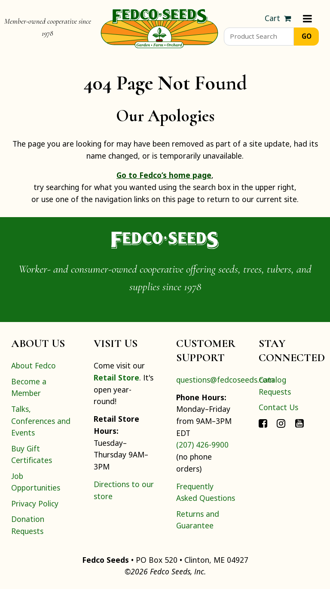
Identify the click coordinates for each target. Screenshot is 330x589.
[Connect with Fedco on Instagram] (281, 422)
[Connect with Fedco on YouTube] (299, 422)
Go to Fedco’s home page (163, 175)
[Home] (159, 27)
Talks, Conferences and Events (40, 421)
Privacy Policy (34, 503)
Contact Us (278, 407)
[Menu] (307, 18)
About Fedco (33, 365)
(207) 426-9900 (202, 444)
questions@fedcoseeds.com (225, 379)
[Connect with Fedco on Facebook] (263, 422)
